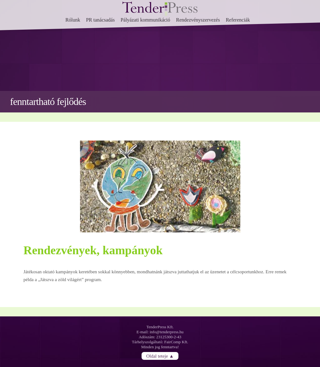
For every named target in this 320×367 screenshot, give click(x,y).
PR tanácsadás (100, 19)
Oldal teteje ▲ (160, 356)
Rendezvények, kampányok (93, 250)
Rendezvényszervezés (198, 19)
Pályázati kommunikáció (145, 19)
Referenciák (238, 19)
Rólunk (72, 19)
